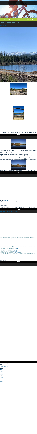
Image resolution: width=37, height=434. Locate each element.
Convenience (18, 209)
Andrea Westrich (11, 175)
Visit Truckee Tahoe (17, 252)
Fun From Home (2, 377)
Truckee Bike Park (15, 250)
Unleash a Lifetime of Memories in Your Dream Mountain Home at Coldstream (8, 137)
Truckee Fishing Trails (15, 251)
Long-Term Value (18, 171)
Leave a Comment (10, 135)
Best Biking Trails (18, 248)
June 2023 (1, 369)
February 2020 (1, 374)
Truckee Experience (29, 3)
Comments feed (2, 382)
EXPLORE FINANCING (30, 19)
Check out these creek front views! (3, 25)
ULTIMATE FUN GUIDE (7, 19)
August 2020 (1, 371)
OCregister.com (6, 200)
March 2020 (1, 373)
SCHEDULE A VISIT (18, 19)
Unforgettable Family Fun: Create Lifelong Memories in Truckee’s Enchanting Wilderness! (9, 211)
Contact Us (33, 3)
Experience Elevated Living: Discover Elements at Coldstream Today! (8, 367)
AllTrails (1, 247)
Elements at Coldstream (23, 3)
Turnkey (18, 362)
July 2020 (1, 372)
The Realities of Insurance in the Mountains (5, 366)
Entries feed (1, 381)
